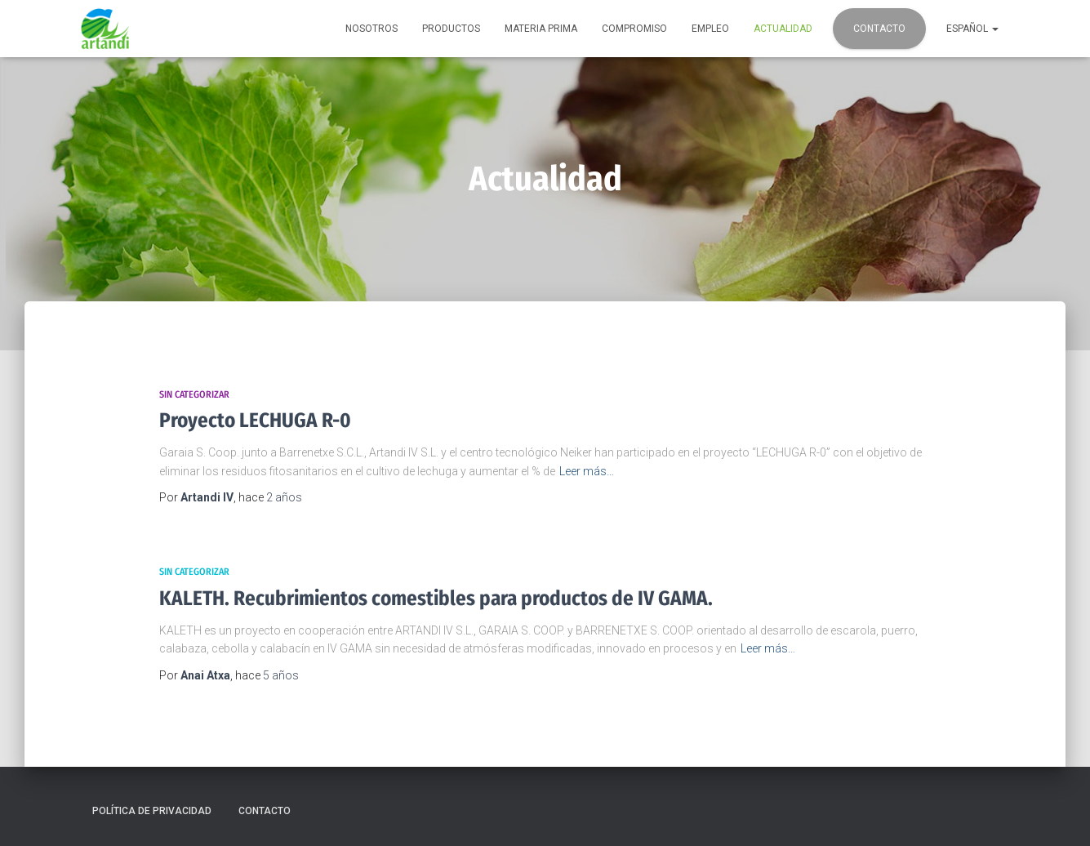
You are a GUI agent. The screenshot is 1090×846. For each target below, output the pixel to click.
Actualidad (783, 28)
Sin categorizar (194, 394)
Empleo (710, 28)
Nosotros (371, 28)
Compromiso (634, 28)
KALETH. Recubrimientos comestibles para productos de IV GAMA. (436, 598)
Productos (451, 28)
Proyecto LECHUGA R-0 (255, 420)
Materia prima (541, 28)
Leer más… (586, 471)
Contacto (879, 28)
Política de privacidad (151, 811)
